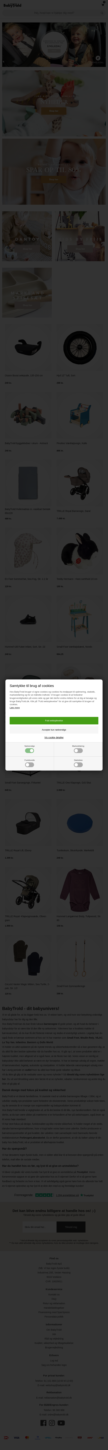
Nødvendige (30, 749)
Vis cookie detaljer (53, 737)
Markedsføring (78, 749)
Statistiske (78, 763)
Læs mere (15, 707)
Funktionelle (30, 763)
